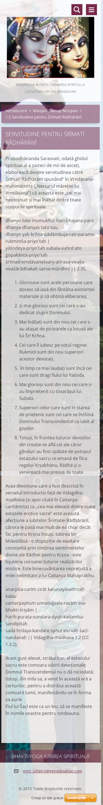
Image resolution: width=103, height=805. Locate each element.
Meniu (91, 9)
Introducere (16, 110)
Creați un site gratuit (47, 798)
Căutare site (76, 9)
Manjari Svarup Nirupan (55, 110)
